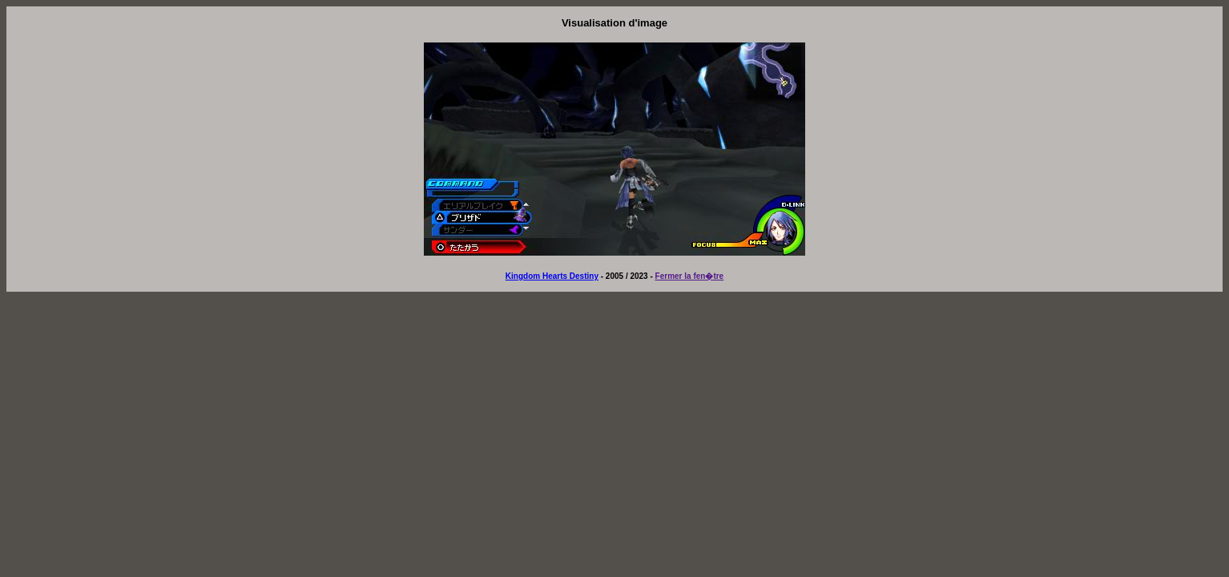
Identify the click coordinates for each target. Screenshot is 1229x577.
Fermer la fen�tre (689, 276)
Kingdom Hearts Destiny (552, 276)
